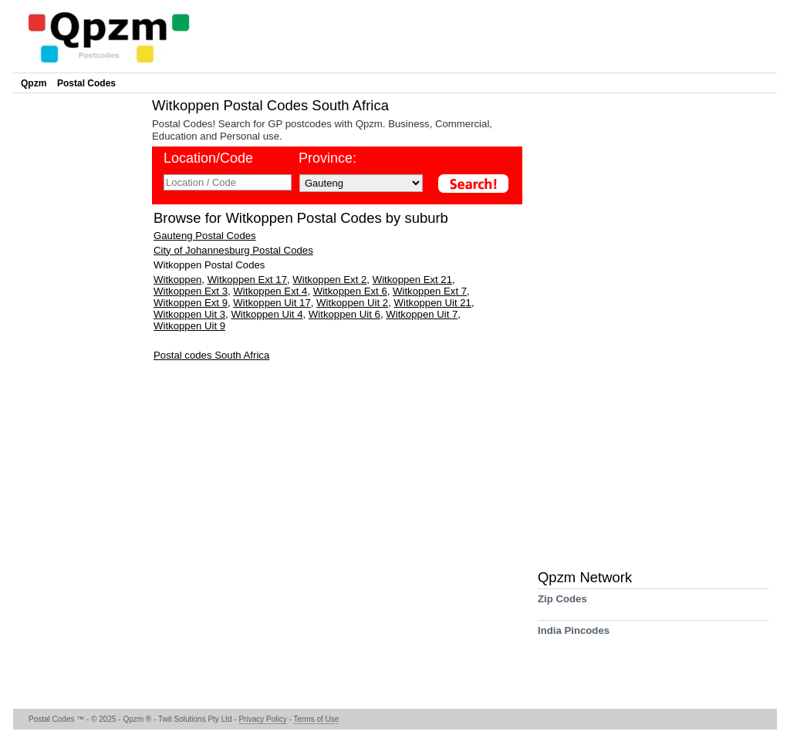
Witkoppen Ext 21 (412, 279)
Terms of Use (316, 719)
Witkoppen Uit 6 (344, 314)
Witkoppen (177, 279)
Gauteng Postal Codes (205, 235)
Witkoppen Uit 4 (266, 314)
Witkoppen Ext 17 (247, 279)
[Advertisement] (78, 328)
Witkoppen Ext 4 (270, 291)
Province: (327, 158)
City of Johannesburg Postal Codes (233, 250)
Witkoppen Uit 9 (189, 326)
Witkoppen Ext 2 (329, 279)
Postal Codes (86, 83)
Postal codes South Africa (211, 355)
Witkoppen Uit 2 (352, 302)
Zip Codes (562, 604)
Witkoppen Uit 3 (189, 314)
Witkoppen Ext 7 (430, 291)
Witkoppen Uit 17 (271, 302)
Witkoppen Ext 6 (350, 291)
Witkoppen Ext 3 (191, 291)
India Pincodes (573, 636)
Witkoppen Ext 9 (191, 302)
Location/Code (208, 158)
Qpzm (33, 83)
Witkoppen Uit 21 (432, 302)
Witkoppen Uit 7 (421, 314)
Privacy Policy (262, 719)
